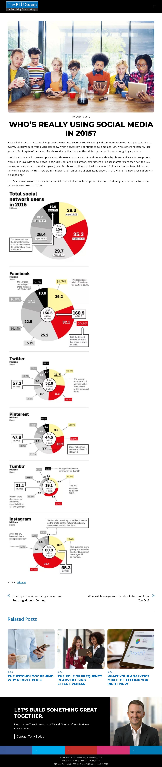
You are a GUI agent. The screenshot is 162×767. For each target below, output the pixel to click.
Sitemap (83, 760)
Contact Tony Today (31, 737)
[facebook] (16, 750)
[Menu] (154, 6)
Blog (10, 672)
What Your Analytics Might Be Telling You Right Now (128, 680)
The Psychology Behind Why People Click (31, 678)
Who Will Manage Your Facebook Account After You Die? (118, 598)
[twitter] (48, 750)
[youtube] (81, 750)
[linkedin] (146, 750)
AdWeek (21, 582)
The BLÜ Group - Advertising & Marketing (80, 757)
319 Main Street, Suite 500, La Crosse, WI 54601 (74, 764)
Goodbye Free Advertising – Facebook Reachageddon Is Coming (37, 598)
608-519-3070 (102, 764)
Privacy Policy (94, 760)
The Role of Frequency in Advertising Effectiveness (79, 680)
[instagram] (113, 750)
